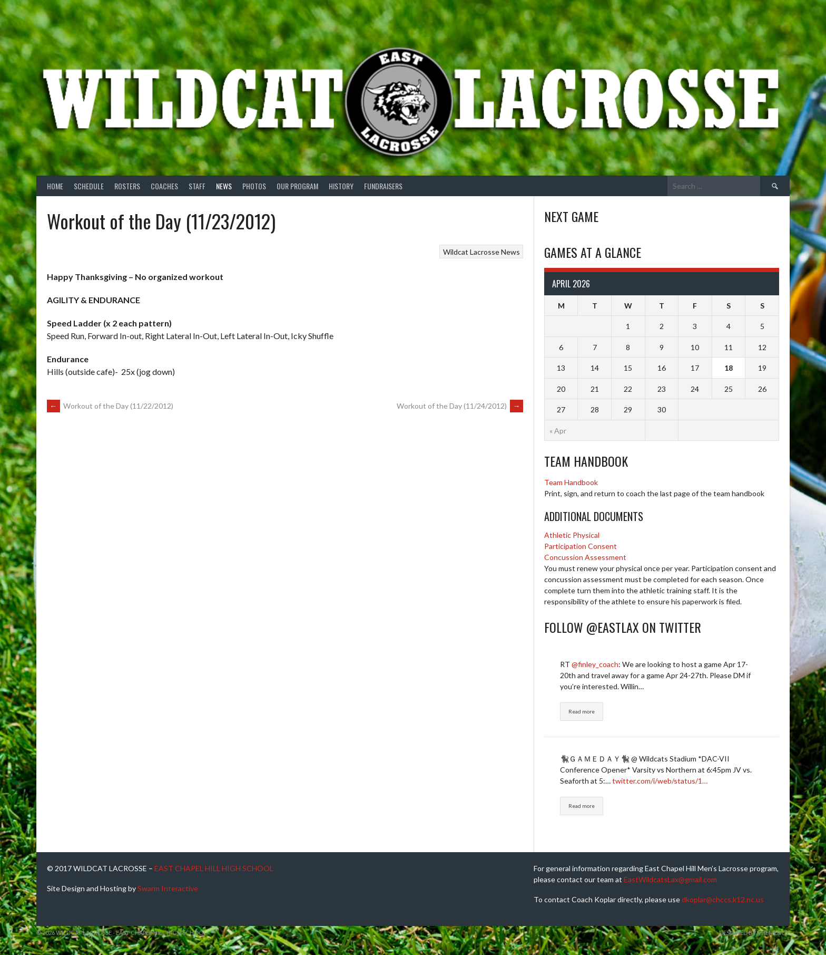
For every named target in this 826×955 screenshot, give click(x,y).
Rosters (127, 185)
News (224, 185)
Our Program (297, 185)
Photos (254, 185)
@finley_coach (595, 664)
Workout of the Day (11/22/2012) (110, 405)
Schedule (89, 185)
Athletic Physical (571, 534)
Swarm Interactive (167, 888)
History (341, 185)
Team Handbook (571, 482)
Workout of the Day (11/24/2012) (460, 405)
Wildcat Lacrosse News (481, 251)
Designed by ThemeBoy (754, 932)
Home (55, 185)
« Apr (557, 430)
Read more (581, 711)
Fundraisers (383, 185)
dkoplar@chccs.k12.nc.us (723, 899)
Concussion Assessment (585, 557)
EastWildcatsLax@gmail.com (670, 879)
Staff (197, 185)
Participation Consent (580, 546)
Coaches (164, 185)
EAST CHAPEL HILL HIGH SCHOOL (213, 868)
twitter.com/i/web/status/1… (659, 780)
